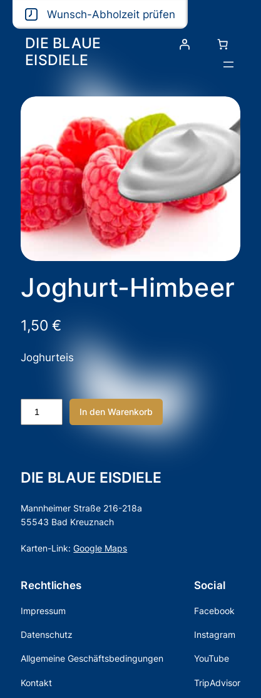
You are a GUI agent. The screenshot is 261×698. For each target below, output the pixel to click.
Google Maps (100, 548)
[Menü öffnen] (228, 64)
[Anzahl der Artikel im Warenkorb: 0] (223, 44)
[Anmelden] (184, 44)
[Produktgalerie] (130, 178)
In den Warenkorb (116, 411)
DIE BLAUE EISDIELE (63, 51)
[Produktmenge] (41, 412)
